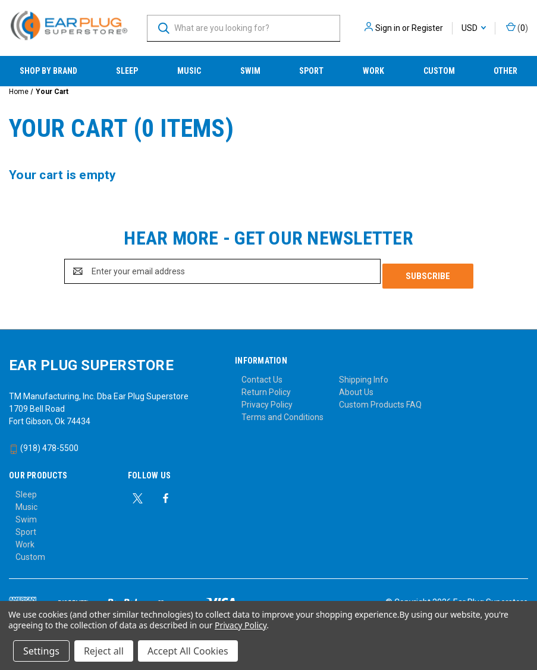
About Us (356, 387)
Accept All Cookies (187, 651)
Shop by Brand (48, 71)
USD (473, 28)
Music (189, 71)
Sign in (387, 28)
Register (427, 28)
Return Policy (266, 387)
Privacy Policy (267, 400)
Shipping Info (363, 375)
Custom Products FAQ (380, 400)
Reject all (104, 651)
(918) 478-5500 (43, 443)
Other (505, 71)
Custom (439, 71)
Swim (250, 71)
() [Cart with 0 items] (517, 27)
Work (373, 71)
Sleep (127, 71)
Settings (41, 651)
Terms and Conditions (282, 412)
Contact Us (261, 375)
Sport (311, 71)
